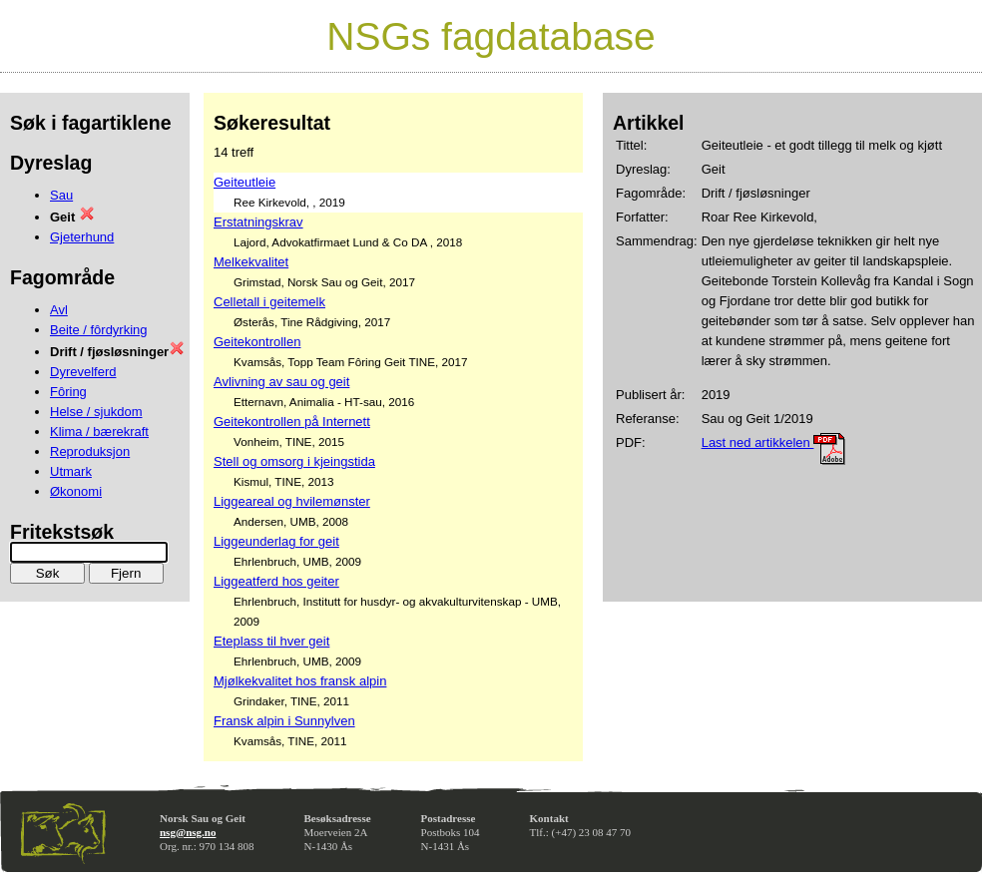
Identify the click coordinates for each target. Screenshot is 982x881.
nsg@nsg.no (188, 832)
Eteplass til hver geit (271, 641)
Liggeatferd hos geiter (276, 581)
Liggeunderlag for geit (276, 541)
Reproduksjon (90, 451)
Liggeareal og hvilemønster (292, 501)
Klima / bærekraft (99, 431)
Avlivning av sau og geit (281, 381)
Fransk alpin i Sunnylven (284, 720)
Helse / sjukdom (96, 411)
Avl (59, 309)
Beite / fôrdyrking (99, 329)
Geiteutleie (244, 182)
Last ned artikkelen (774, 442)
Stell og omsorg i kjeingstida (294, 461)
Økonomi (76, 491)
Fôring (68, 391)
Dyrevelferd (83, 371)
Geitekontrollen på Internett (292, 421)
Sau (61, 195)
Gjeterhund (82, 236)
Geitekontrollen (257, 341)
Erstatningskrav (258, 222)
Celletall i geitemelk (269, 301)
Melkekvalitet (251, 261)
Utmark (71, 471)
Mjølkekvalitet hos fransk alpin (300, 680)
